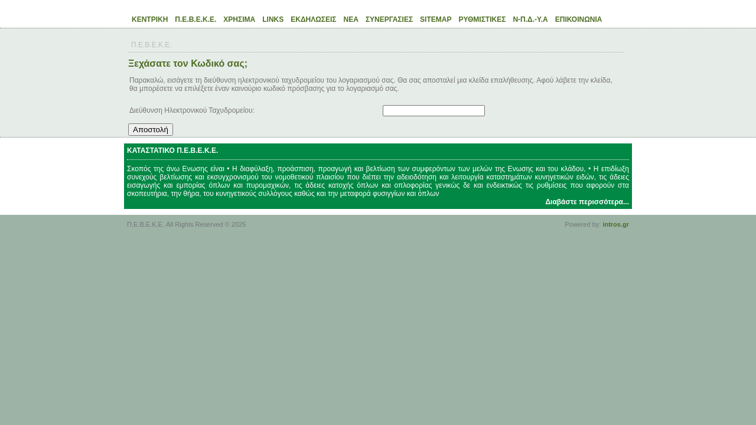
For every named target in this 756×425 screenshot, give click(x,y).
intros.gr (615, 224)
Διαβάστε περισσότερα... (587, 202)
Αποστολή (150, 129)
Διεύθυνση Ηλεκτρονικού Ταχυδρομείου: (192, 110)
